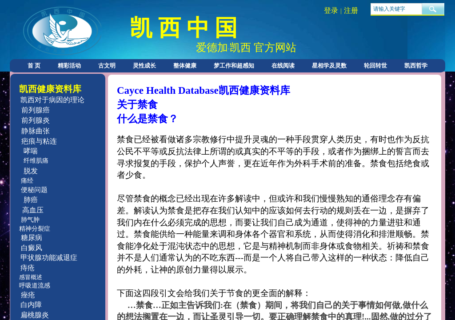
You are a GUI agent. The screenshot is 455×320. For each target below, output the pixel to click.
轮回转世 (375, 65)
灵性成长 (144, 65)
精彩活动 (69, 65)
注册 (351, 10)
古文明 (107, 65)
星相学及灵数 (329, 65)
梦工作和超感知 (234, 65)
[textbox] (396, 9)
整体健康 (184, 65)
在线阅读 (283, 65)
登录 (331, 10)
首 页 (34, 65)
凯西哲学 (415, 65)
